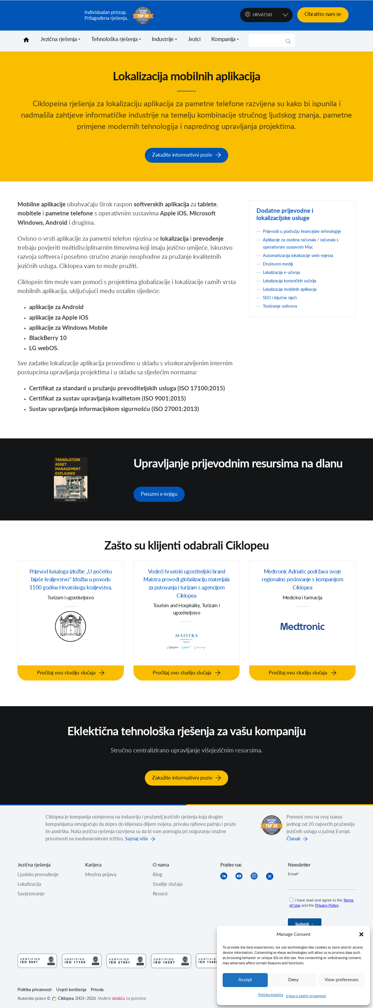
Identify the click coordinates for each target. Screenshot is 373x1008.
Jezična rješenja (59, 39)
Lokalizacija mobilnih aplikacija (294, 295)
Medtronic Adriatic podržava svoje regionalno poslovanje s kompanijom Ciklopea (302, 579)
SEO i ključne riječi (282, 304)
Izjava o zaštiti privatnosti (306, 996)
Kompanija (223, 39)
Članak (293, 835)
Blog (157, 871)
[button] (361, 934)
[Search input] (269, 40)
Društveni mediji (280, 270)
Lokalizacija (29, 880)
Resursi (160, 890)
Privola (97, 986)
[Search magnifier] (288, 43)
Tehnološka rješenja (114, 39)
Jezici (194, 39)
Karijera (93, 861)
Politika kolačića (270, 995)
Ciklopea (48, 15)
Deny (293, 980)
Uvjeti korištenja (71, 986)
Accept (245, 980)
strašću (118, 995)
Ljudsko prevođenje (38, 871)
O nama (161, 861)
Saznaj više (136, 835)
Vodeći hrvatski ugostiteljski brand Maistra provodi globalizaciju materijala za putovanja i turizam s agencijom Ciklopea (186, 583)
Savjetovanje (31, 890)
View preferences (341, 980)
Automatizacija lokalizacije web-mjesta (303, 262)
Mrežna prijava (100, 871)
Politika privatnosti (34, 986)
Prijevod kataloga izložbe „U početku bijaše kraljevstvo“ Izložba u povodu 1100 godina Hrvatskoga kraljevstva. (70, 583)
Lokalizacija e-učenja (284, 279)
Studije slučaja (167, 880)
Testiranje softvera (282, 312)
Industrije (163, 39)
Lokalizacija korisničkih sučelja (294, 287)
